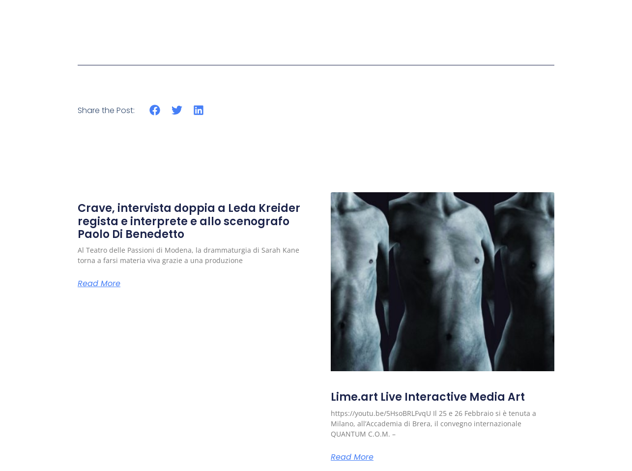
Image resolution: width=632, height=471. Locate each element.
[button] (155, 110)
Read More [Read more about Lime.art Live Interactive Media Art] (352, 457)
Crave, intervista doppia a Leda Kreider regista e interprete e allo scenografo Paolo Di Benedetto (189, 221)
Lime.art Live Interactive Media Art (428, 397)
